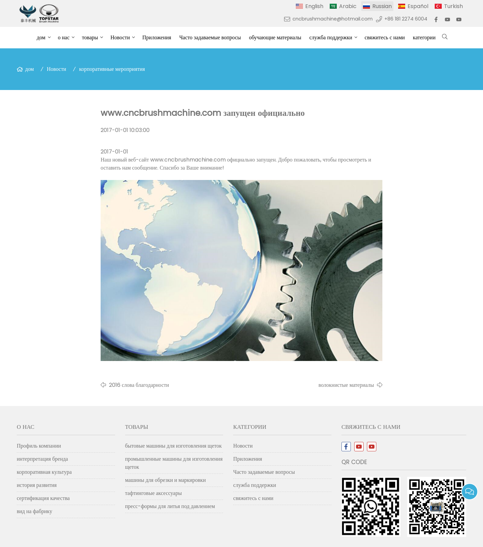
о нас (64, 37)
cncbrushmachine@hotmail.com (332, 18)
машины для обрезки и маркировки (165, 480)
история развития (37, 485)
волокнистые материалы (346, 385)
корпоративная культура (44, 472)
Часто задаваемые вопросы (210, 37)
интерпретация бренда (42, 459)
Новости (120, 37)
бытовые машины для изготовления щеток (173, 446)
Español (418, 6)
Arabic (348, 6)
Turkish (453, 6)
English (314, 6)
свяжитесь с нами (385, 37)
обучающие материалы (275, 37)
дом (41, 37)
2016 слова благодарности (139, 385)
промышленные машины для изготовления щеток (174, 463)
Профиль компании (39, 446)
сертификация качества (43, 498)
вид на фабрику (34, 511)
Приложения (156, 37)
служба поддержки (330, 37)
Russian (382, 6)
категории (424, 37)
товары (90, 37)
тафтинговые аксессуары (153, 493)
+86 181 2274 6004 (405, 18)
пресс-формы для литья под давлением (170, 506)
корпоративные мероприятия (112, 69)
